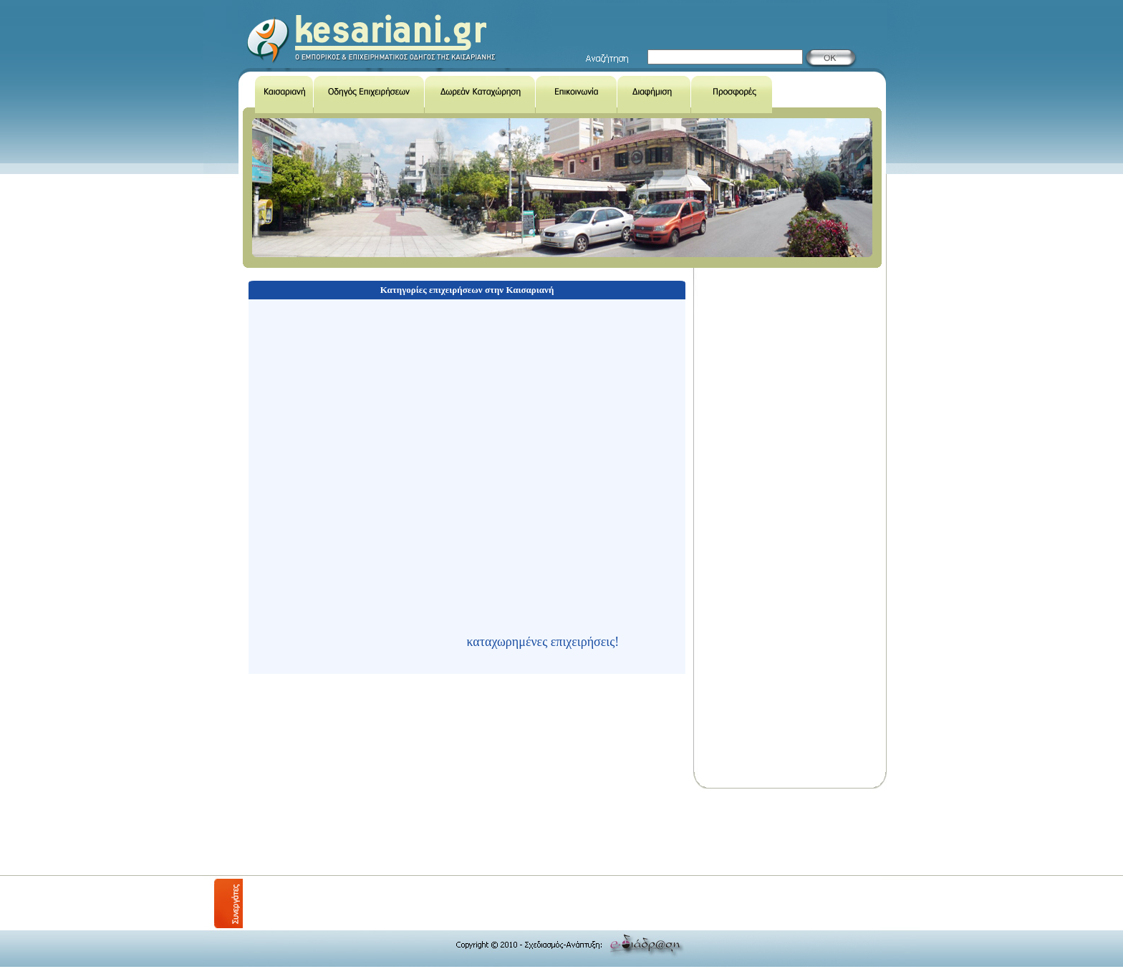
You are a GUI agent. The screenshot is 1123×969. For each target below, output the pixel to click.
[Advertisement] (503, 832)
